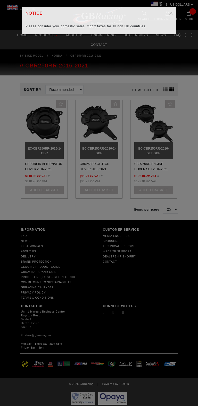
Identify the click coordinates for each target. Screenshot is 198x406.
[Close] (171, 13)
